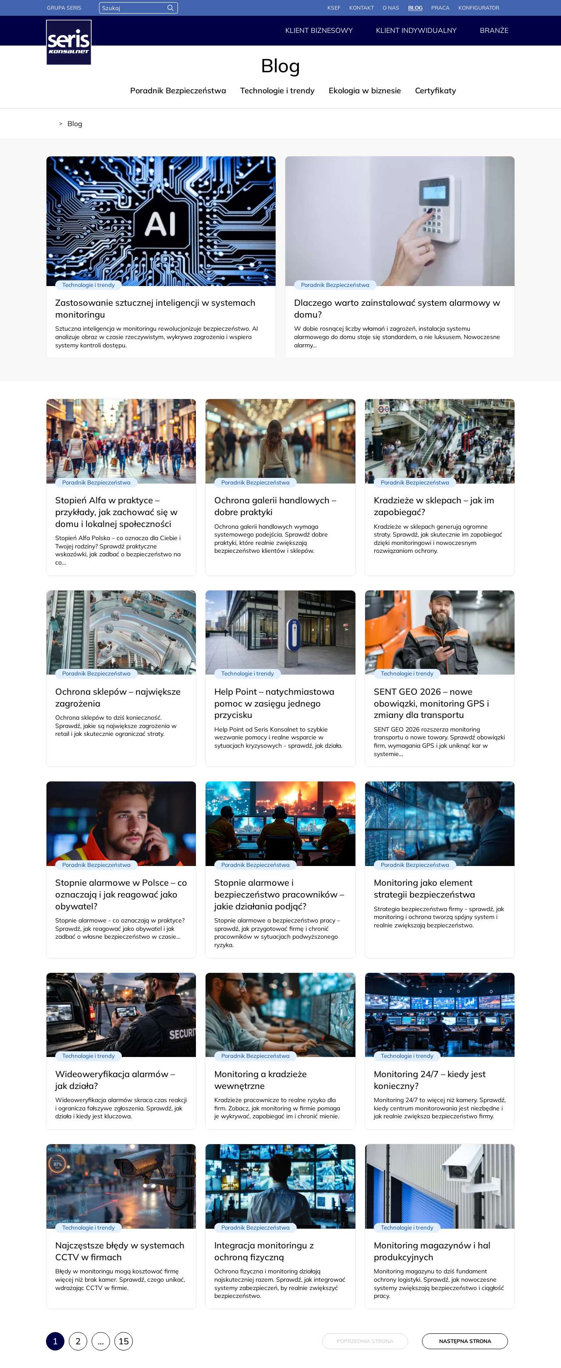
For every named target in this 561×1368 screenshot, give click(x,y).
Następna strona (465, 1341)
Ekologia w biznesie (365, 90)
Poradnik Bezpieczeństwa (178, 90)
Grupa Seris (64, 7)
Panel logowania (511, 8)
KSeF (334, 7)
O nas (391, 7)
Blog (415, 7)
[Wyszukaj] (170, 7)
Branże (494, 30)
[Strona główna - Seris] (69, 42)
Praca (440, 7)
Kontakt (361, 7)
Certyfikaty (435, 90)
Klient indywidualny (416, 30)
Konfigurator (478, 7)
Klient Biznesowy (319, 30)
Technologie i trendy (277, 90)
